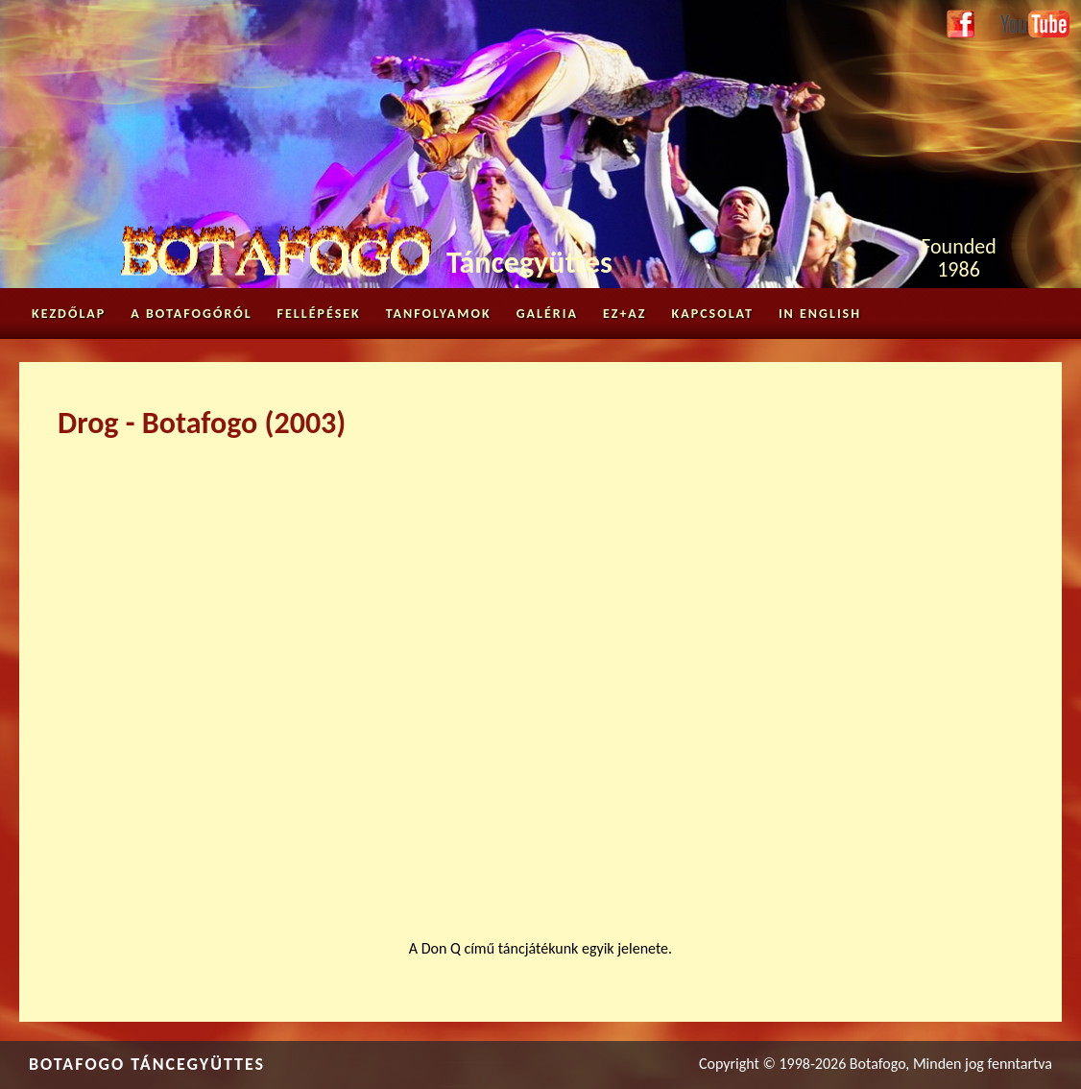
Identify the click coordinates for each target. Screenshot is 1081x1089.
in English (820, 313)
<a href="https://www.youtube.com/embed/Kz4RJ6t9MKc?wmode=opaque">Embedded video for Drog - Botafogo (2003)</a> (540, 677)
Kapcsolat (713, 313)
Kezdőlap (69, 313)
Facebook (960, 25)
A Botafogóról (191, 313)
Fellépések (319, 313)
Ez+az (625, 313)
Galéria (547, 313)
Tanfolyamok (439, 313)
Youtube (1025, 21)
